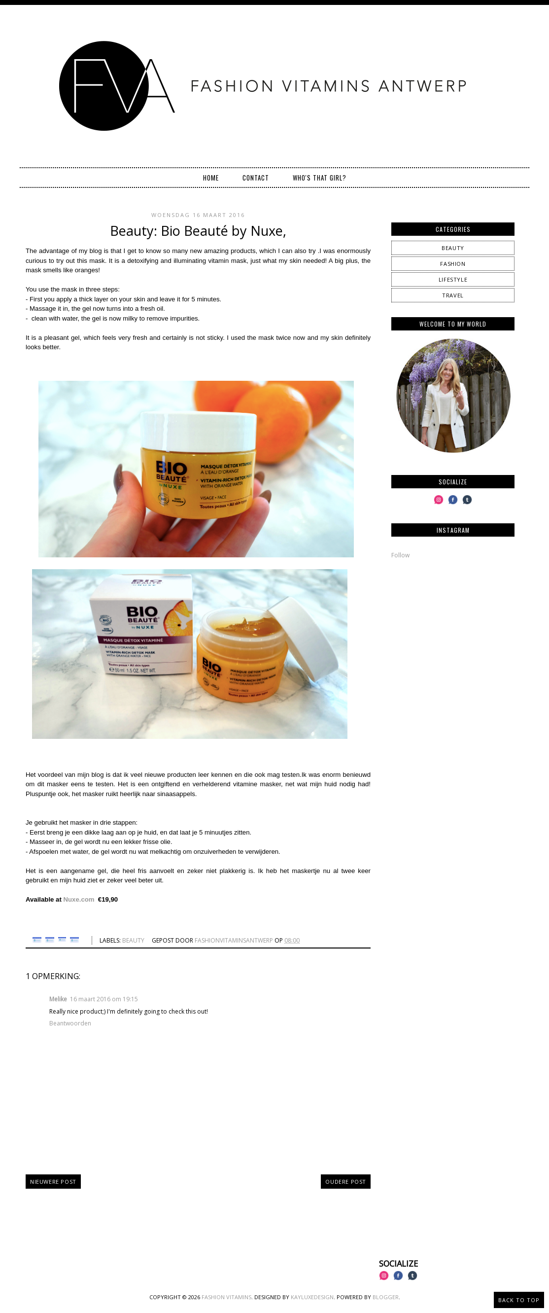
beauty (133, 940)
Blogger (386, 1297)
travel (453, 295)
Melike (58, 999)
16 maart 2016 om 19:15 (104, 999)
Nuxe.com (79, 899)
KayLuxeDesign (312, 1297)
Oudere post (345, 1181)
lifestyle (453, 279)
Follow (400, 555)
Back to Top (519, 1300)
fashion (452, 263)
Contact (255, 177)
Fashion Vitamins (226, 1297)
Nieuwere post (53, 1181)
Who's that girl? (319, 177)
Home (211, 177)
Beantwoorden (70, 1023)
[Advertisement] (453, 635)
